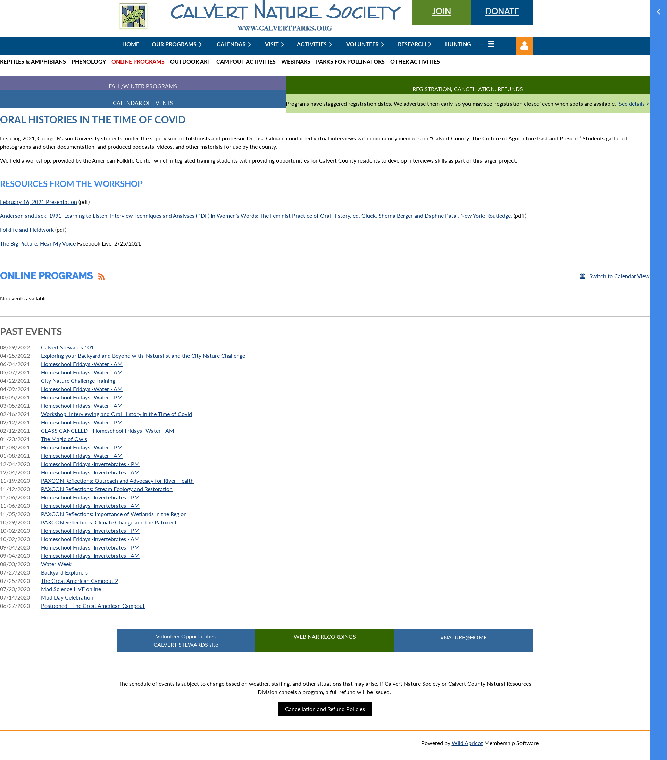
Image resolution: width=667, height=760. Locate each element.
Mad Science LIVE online (71, 589)
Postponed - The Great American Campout (93, 605)
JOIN (441, 11)
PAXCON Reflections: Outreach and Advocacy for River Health (117, 480)
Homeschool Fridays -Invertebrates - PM (90, 464)
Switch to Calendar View (619, 276)
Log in (524, 46)
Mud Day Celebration (67, 597)
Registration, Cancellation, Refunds (467, 88)
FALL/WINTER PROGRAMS (143, 86)
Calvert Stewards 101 (67, 347)
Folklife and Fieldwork (27, 229)
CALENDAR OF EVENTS (143, 102)
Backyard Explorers (64, 572)
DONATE (502, 11)
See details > (634, 103)
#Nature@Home (464, 637)
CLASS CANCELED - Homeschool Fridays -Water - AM (107, 430)
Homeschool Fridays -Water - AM (82, 364)
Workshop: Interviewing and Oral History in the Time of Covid (116, 414)
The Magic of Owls (64, 439)
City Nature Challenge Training (78, 380)
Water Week (56, 564)
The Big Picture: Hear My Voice (38, 243)
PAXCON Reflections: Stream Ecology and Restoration (107, 489)
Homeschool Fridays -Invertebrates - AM (90, 472)
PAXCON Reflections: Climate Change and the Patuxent (109, 522)
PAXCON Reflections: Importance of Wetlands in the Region (114, 514)
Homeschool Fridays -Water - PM (82, 397)
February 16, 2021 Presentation (38, 201)
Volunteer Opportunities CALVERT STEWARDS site (185, 640)
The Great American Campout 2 (79, 580)
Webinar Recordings (325, 636)
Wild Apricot (467, 743)
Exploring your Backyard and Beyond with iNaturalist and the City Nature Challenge (143, 355)
